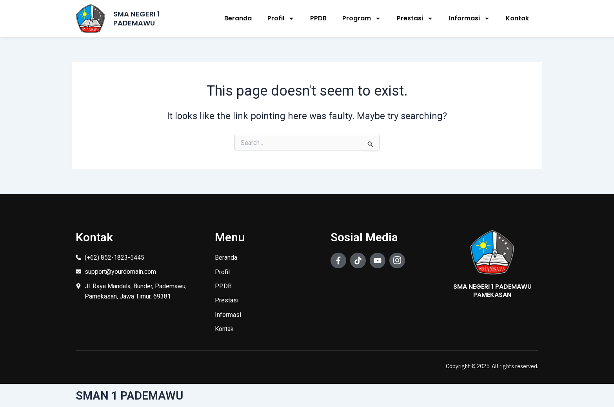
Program (361, 18)
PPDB (318, 18)
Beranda (238, 18)
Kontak (517, 18)
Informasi (469, 18)
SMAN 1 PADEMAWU (130, 395)
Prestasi (415, 18)
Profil (280, 18)
